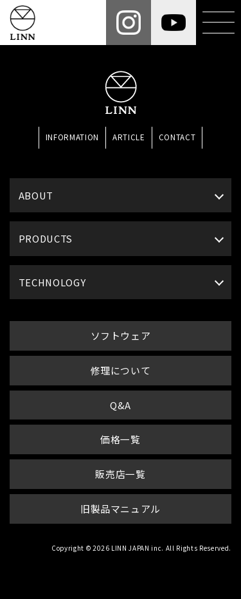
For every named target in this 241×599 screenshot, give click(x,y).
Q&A (120, 405)
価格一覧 (120, 439)
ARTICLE (128, 137)
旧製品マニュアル (120, 508)
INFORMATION (72, 137)
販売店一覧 (120, 474)
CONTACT (177, 137)
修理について (121, 370)
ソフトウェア (121, 335)
